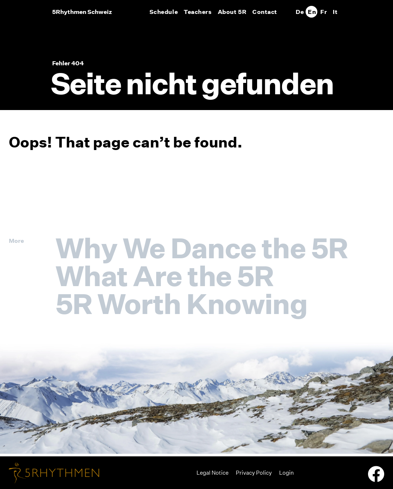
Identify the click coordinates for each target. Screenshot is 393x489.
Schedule (163, 11)
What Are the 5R (164, 276)
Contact (264, 11)
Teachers (198, 11)
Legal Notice (212, 472)
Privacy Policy (254, 472)
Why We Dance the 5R (201, 248)
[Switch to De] (300, 12)
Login (286, 472)
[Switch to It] (335, 12)
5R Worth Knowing (181, 304)
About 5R (232, 11)
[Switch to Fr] (323, 12)
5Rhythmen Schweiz (82, 11)
